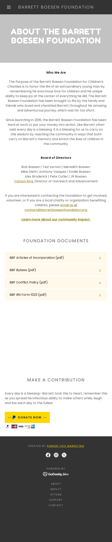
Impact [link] (55, 489)
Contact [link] (56, 505)
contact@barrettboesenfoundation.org (56, 210)
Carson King (23, 181)
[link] (56, 7)
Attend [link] (55, 494)
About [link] (56, 483)
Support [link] (55, 500)
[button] (10, 7)
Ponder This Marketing (65, 446)
